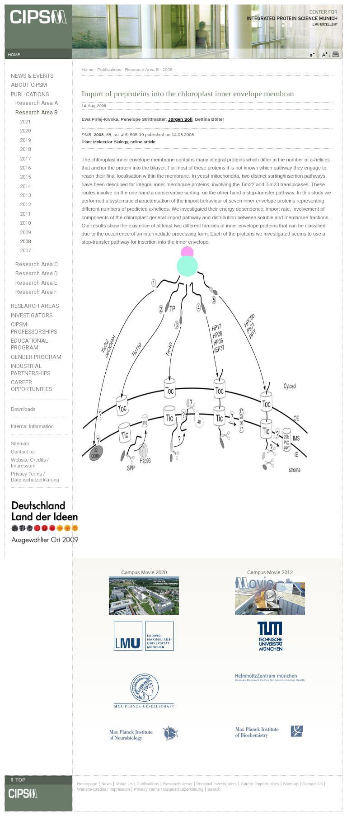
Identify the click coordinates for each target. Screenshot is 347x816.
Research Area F (36, 292)
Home (88, 69)
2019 (25, 140)
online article (143, 141)
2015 (25, 177)
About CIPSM (29, 84)
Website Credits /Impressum (30, 462)
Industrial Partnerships (30, 369)
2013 (25, 195)
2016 (25, 168)
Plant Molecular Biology (105, 141)
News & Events (32, 75)
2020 (25, 131)
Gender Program (36, 357)
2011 (25, 214)
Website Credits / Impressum (103, 789)
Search (213, 789)
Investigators (31, 315)
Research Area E (36, 283)
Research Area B (36, 112)
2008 (25, 242)
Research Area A (36, 103)
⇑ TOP (17, 780)
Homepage (87, 784)
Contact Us (312, 784)
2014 (25, 186)
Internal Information (32, 426)
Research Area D (36, 273)
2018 (25, 149)
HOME (14, 54)
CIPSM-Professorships (34, 328)
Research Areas (35, 305)
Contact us (23, 451)
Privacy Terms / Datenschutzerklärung (35, 476)
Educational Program (29, 344)
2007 (25, 251)
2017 (25, 159)
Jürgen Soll (180, 119)
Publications (30, 94)
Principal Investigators (217, 784)
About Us (124, 784)
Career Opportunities (31, 385)
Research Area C (36, 264)
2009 (25, 233)
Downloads (23, 409)
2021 (25, 122)
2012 (25, 205)
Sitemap (20, 443)
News (106, 784)
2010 (25, 223)
